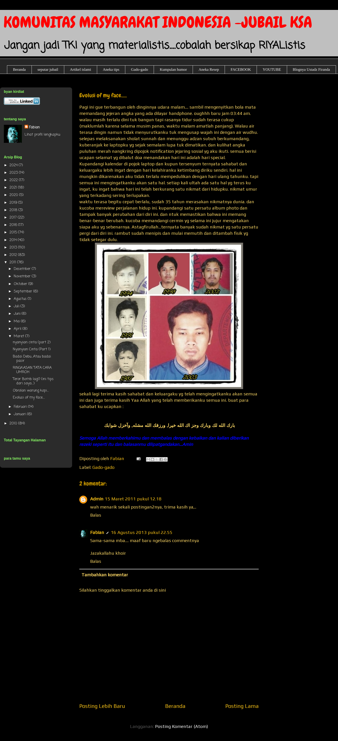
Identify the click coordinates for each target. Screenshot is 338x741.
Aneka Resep (209, 69)
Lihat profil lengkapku (42, 134)
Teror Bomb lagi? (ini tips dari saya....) (33, 381)
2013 (13, 247)
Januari (20, 414)
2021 (13, 187)
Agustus (21, 299)
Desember (23, 269)
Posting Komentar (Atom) (181, 726)
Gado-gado (139, 69)
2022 (14, 180)
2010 (13, 423)
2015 (13, 232)
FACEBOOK (241, 69)
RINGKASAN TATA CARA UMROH (32, 370)
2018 (13, 210)
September (23, 291)
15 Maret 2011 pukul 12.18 (133, 498)
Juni (18, 314)
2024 (14, 165)
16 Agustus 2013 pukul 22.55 (141, 532)
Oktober (21, 284)
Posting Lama (242, 706)
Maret (19, 336)
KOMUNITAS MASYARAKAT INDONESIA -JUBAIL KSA (158, 22)
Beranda (19, 69)
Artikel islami (80, 69)
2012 (13, 255)
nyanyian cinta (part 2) (32, 342)
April (18, 329)
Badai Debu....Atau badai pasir (32, 359)
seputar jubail (47, 69)
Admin (96, 498)
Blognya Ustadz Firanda (311, 69)
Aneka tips (111, 69)
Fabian (97, 532)
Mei (17, 321)
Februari (21, 407)
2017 (13, 217)
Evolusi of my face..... (29, 397)
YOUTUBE (272, 69)
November (23, 276)
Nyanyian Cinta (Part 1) (32, 349)
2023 (14, 173)
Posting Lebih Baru (102, 706)
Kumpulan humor (173, 69)
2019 (13, 202)
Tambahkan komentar (105, 574)
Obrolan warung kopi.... (31, 390)
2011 (13, 262)
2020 (14, 195)
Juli (17, 306)
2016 (13, 225)
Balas (95, 515)
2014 (13, 240)
